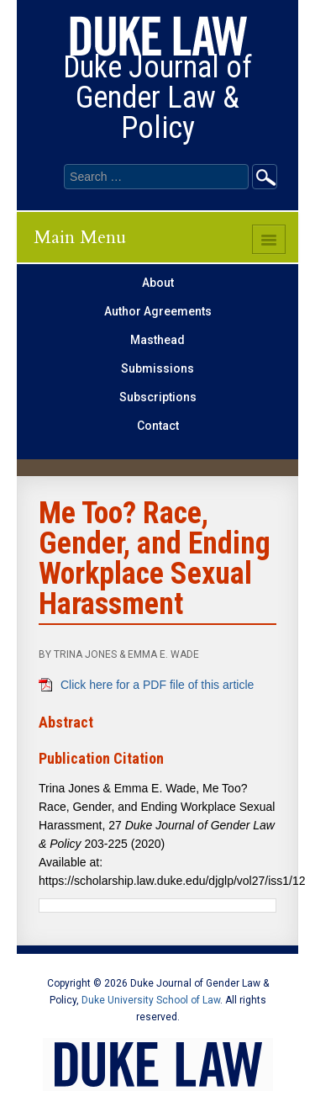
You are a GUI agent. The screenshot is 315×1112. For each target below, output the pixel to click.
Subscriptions (158, 397)
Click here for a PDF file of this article (157, 684)
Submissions (157, 368)
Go (264, 176)
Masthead (157, 340)
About (158, 282)
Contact (158, 425)
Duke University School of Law (150, 1000)
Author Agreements (158, 311)
